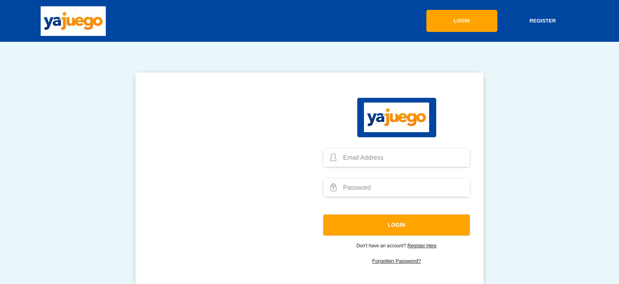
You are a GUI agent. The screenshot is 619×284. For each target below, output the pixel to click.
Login (462, 21)
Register (542, 21)
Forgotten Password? (396, 261)
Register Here (422, 245)
